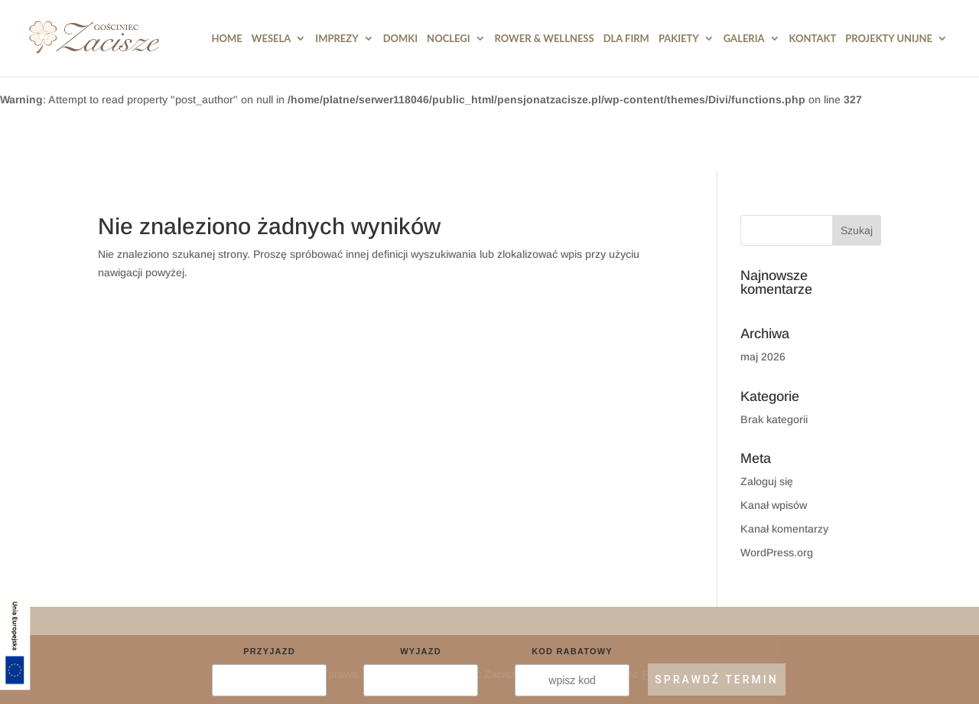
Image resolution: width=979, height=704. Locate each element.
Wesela (271, 38)
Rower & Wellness (544, 38)
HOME (227, 38)
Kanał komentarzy (784, 529)
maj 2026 (762, 356)
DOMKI (400, 38)
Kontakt (813, 38)
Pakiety (679, 38)
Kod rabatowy (572, 651)
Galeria (744, 38)
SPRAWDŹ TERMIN (716, 679)
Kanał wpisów (773, 505)
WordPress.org (776, 552)
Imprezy (336, 38)
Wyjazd (420, 651)
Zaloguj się (766, 481)
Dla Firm (626, 38)
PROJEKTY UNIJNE (888, 38)
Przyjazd (269, 651)
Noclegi (448, 38)
